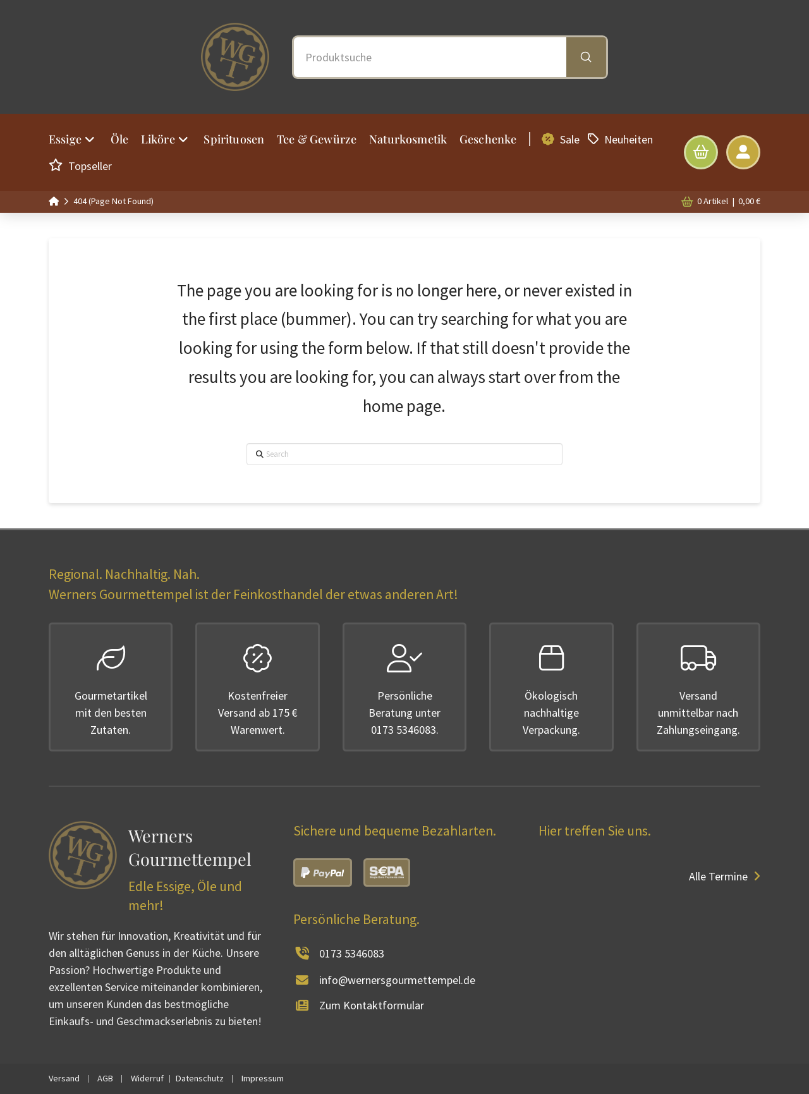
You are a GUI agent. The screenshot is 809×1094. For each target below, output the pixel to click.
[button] (701, 152)
